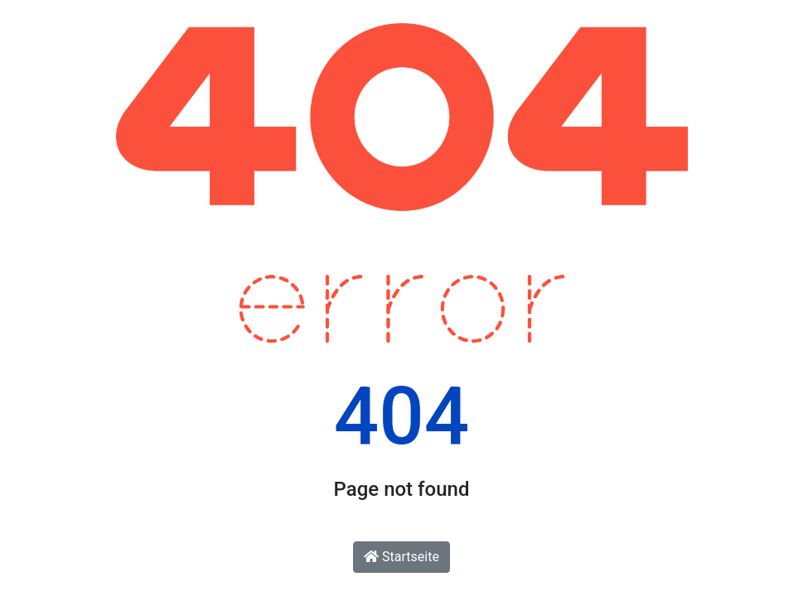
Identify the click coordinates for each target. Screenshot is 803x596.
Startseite (401, 557)
